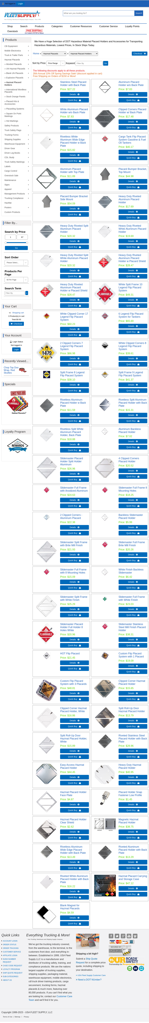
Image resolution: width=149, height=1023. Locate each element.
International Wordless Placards (15, 90)
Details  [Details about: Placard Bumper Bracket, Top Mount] (133, 181)
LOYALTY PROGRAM (11, 969)
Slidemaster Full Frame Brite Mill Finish (132, 544)
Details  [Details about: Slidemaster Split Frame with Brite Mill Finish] (74, 555)
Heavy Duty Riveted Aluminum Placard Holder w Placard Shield (132, 258)
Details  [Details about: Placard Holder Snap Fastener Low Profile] (133, 804)
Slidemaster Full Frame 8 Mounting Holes (133, 489)
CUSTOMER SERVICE (12, 952)
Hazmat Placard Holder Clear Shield (73, 821)
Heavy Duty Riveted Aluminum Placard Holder (130, 199)
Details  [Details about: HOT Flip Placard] (74, 663)
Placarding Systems (15, 109)
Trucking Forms (11, 135)
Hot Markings (12, 121)
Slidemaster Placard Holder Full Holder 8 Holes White (71, 627)
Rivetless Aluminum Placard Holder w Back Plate (73, 402)
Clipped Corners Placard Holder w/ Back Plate (132, 111)
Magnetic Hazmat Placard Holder (128, 821)
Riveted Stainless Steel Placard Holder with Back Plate (133, 738)
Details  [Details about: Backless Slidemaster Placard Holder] (133, 527)
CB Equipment (11, 46)
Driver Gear (9, 148)
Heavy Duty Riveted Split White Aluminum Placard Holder (74, 258)
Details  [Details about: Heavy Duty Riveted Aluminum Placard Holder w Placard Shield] (133, 270)
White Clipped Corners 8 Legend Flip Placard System (132, 346)
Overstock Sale (11, 175)
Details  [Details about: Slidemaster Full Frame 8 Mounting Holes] (133, 500)
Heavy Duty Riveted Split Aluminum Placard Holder (74, 228)
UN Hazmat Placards (15, 69)
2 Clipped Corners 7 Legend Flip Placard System (71, 346)
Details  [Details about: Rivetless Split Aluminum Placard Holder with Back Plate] (133, 415)
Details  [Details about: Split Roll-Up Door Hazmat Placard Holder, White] (74, 751)
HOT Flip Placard (70, 653)
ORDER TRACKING (11, 948)
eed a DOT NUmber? (91, 979)
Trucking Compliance (13, 198)
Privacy (26, 1017)
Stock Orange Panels (15, 96)
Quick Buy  (74, 100)
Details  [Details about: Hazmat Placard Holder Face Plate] (74, 804)
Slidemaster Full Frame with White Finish (132, 598)
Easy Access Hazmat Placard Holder (72, 766)
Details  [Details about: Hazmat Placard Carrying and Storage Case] (133, 888)
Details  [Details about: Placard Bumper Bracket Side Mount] (74, 209)
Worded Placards (14, 64)
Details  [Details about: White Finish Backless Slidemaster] (133, 582)
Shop (10, 26)
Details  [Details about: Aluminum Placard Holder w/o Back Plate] (133, 94)
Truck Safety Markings (14, 162)
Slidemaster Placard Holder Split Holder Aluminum (71, 461)
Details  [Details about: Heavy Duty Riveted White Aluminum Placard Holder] (133, 241)
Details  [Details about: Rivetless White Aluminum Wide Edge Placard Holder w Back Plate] (74, 155)
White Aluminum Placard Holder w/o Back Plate (74, 111)
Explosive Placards (14, 78)
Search (24, 26)
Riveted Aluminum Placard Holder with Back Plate (133, 849)
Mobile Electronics (12, 51)
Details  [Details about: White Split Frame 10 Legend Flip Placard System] (133, 300)
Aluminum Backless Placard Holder (130, 431)
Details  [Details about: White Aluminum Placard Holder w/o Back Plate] (74, 122)
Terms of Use (7, 1017)
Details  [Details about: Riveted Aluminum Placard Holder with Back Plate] (133, 862)
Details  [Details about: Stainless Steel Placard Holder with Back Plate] (74, 94)
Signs (7, 185)
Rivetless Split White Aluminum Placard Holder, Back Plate (71, 432)
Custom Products (12, 212)
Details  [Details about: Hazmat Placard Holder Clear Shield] (74, 832)
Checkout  (140, 54)
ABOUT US (7, 980)
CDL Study (9, 157)
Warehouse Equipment (14, 144)
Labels (7, 166)
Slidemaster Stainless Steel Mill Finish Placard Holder (132, 627)
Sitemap (17, 1017)
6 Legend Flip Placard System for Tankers (131, 315)
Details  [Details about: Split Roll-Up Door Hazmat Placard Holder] (133, 721)
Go (105, 63)
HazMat (7, 203)
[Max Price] (22, 237)
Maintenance (10, 180)
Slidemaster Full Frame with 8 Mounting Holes (73, 571)
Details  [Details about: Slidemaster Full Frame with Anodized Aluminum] (74, 500)
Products (39, 26)
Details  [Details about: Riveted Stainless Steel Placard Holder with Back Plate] (133, 751)
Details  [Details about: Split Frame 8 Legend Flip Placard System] (74, 385)
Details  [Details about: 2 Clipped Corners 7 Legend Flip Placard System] (74, 358)
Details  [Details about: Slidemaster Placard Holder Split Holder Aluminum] (74, 474)
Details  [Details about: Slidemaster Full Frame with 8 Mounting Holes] (74, 582)
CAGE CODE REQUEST (12, 966)
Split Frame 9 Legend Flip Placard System (131, 374)
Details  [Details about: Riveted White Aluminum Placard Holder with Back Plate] (74, 891)
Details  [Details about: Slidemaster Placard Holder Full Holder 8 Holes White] (74, 640)
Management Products (14, 194)
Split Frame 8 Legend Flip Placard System (72, 374)
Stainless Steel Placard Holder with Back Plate (73, 84)
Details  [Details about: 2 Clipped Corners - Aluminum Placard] (74, 527)
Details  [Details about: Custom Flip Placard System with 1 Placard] (133, 666)
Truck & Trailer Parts (13, 55)
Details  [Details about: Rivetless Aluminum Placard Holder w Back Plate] (74, 415)
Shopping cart (18, 313)
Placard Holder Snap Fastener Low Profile (130, 794)
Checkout (16, 324)
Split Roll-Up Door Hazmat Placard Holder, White (73, 738)
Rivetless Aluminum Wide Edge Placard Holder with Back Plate (73, 849)
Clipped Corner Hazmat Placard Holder (132, 682)
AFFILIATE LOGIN (10, 955)
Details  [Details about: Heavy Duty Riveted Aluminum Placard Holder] (133, 212)
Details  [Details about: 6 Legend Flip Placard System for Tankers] (133, 326)
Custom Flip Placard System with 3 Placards (73, 682)
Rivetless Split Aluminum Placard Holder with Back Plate (133, 402)
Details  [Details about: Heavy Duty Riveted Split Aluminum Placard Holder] (74, 241)
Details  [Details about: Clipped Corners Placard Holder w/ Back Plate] (133, 122)
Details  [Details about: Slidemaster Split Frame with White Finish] (74, 609)
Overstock (12, 31)
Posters (7, 207)
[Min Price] (10, 237)
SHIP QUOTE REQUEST (12, 973)
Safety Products (11, 125)
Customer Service (108, 26)
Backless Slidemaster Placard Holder (131, 516)
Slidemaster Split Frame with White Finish (73, 598)
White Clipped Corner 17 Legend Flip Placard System (74, 316)
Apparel (7, 189)
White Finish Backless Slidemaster (131, 571)
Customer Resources (81, 26)
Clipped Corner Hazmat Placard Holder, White (73, 710)
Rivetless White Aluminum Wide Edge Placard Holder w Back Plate (73, 141)
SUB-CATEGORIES (10, 977)
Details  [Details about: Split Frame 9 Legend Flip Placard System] (133, 385)
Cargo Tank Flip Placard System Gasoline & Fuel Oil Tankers (132, 139)
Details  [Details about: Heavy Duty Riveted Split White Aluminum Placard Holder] (74, 270)
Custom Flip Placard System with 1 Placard (131, 655)
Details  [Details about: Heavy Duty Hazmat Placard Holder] (133, 777)
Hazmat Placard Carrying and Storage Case (133, 878)
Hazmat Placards (12, 60)
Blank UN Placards (14, 73)
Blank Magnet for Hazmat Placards (69, 907)
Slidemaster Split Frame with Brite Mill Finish (73, 544)
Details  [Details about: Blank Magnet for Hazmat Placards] (74, 918)
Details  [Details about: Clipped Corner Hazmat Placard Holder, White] (74, 721)
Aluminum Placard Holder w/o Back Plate (131, 84)
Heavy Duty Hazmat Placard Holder (130, 766)
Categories (57, 26)
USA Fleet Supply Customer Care (92, 975)
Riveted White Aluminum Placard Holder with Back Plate (74, 879)
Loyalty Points (132, 26)
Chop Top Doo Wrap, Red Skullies (11, 370)
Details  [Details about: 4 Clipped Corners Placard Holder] (133, 471)
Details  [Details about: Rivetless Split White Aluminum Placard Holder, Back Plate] (74, 444)
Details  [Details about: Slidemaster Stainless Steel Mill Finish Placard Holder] (133, 640)
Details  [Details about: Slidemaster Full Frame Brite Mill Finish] (133, 555)
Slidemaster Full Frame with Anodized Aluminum (74, 489)
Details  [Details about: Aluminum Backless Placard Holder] (133, 441)
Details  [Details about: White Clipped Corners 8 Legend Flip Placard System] (133, 358)
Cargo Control (10, 171)
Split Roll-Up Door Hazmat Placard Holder (132, 710)
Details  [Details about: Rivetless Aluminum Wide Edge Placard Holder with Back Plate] (74, 862)
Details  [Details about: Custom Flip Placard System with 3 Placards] (74, 693)
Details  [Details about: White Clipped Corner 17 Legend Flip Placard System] (74, 329)
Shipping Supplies (12, 139)
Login (20, 4)
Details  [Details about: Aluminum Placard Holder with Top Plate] (74, 181)
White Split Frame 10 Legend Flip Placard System (130, 287)
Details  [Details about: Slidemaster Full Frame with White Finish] (133, 609)
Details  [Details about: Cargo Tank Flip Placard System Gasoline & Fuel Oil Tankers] (133, 152)
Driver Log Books (12, 153)
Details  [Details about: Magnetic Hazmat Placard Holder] (133, 832)
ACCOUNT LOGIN (10, 941)
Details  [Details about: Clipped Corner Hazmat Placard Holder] (133, 693)
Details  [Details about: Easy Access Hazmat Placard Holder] (74, 777)
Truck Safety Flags (12, 130)
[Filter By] (89, 63)
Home (36, 53)
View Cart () (138, 4)
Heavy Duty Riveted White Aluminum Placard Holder (132, 228)
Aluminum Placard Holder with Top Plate (72, 171)
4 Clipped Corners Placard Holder (129, 460)
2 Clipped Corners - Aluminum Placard (71, 516)
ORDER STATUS (9, 945)
